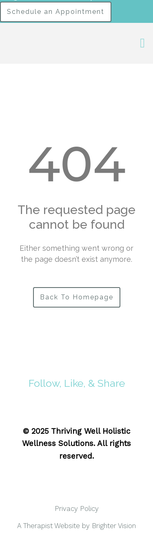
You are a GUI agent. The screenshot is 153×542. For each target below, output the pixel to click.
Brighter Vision (114, 526)
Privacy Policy (77, 508)
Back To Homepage (76, 297)
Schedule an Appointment (55, 12)
